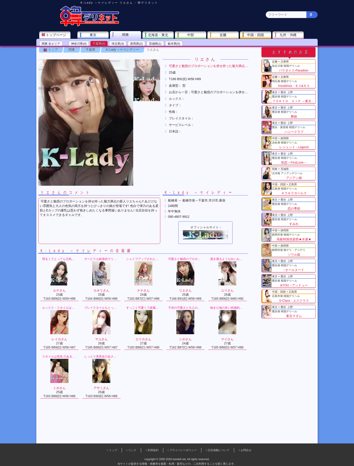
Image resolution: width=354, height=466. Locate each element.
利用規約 (153, 450)
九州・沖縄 (293, 35)
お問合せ (246, 450)
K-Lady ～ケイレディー (128, 56)
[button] (152, 76)
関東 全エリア (56, 44)
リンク (132, 450)
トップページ (61, 35)
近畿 (228, 35)
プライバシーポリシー (183, 450)
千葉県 (96, 56)
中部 (195, 35)
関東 (130, 35)
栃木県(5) (179, 44)
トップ (58, 56)
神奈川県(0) (84, 44)
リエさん (158, 56)
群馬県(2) (141, 44)
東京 (98, 35)
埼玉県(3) (123, 44)
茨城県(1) (160, 44)
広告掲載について (218, 450)
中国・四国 (260, 35)
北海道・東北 (163, 35)
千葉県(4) (104, 44)
